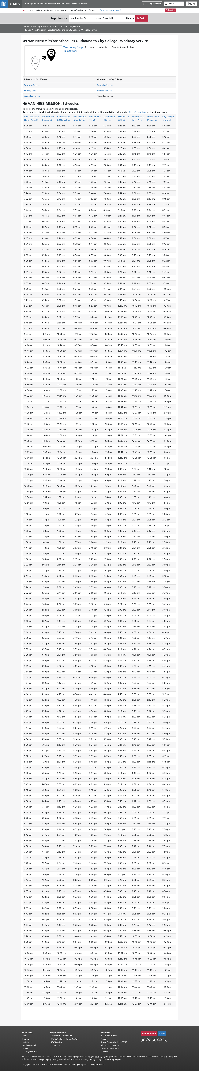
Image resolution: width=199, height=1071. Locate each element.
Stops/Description (137, 112)
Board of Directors (109, 1036)
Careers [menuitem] (84, 4)
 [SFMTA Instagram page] (159, 1040)
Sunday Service (31, 91)
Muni (54, 27)
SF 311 (25, 1048)
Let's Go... (142, 18)
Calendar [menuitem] (52, 4)
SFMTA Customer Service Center (64, 1039)
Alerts (25, 10)
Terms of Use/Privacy (110, 1048)
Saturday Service (32, 85)
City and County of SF (110, 1045)
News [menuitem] (68, 4)
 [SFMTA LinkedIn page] (165, 1040)
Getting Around (40, 27)
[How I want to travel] (130, 18)
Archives (104, 1051)
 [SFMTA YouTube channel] (143, 1040)
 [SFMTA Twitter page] (154, 1040)
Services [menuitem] (60, 4)
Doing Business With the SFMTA (114, 1042)
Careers (104, 1039)
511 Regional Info (29, 1051)
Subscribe (170, 10)
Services (25, 1039)
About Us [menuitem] (76, 4)
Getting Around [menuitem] (32, 4)
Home (26, 27)
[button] (191, 4)
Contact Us (55, 1045)
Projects (25, 1042)
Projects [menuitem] (43, 4)
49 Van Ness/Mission (70, 27)
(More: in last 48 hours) (110, 10)
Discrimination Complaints (61, 1036)
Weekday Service (32, 96)
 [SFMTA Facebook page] (149, 1040)
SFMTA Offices (57, 1042)
